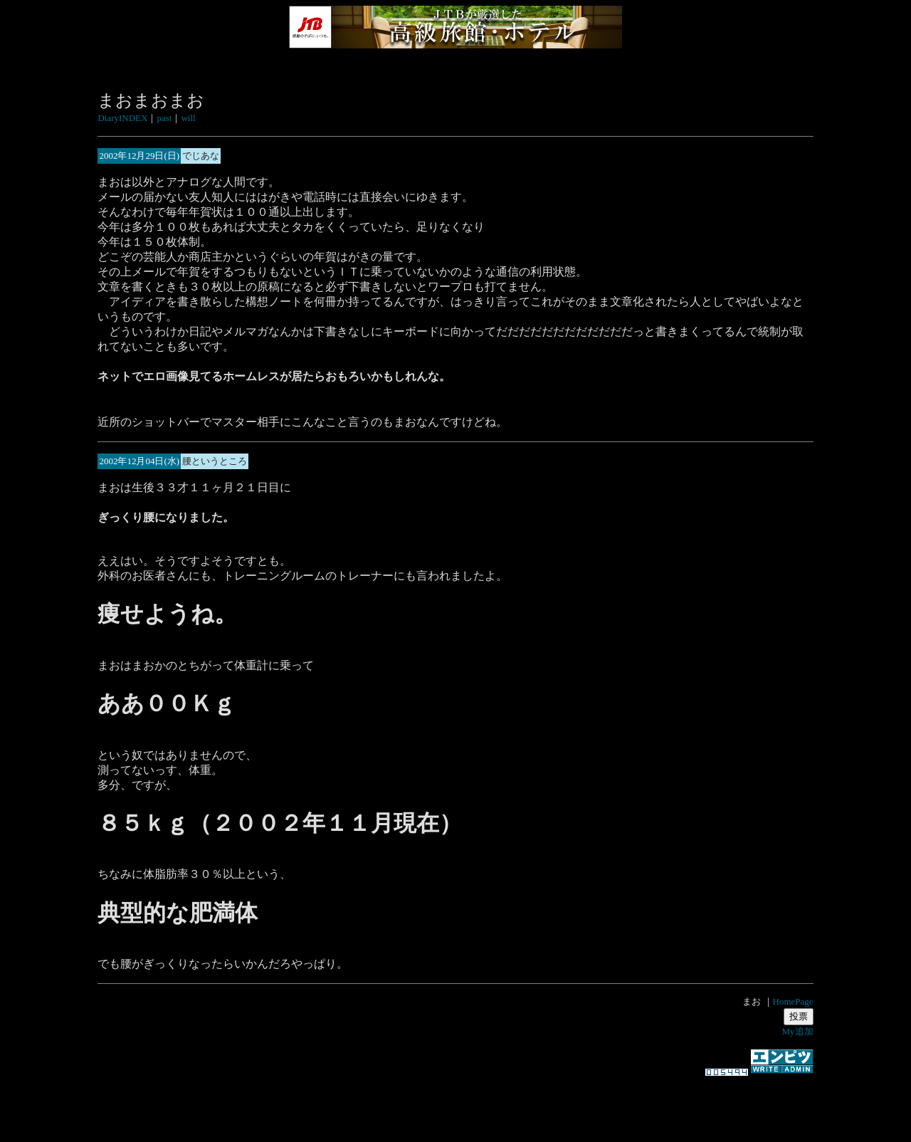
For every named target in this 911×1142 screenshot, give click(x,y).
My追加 (797, 1031)
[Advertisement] (455, 1102)
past (164, 117)
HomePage (793, 1001)
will (188, 117)
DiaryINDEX (122, 117)
